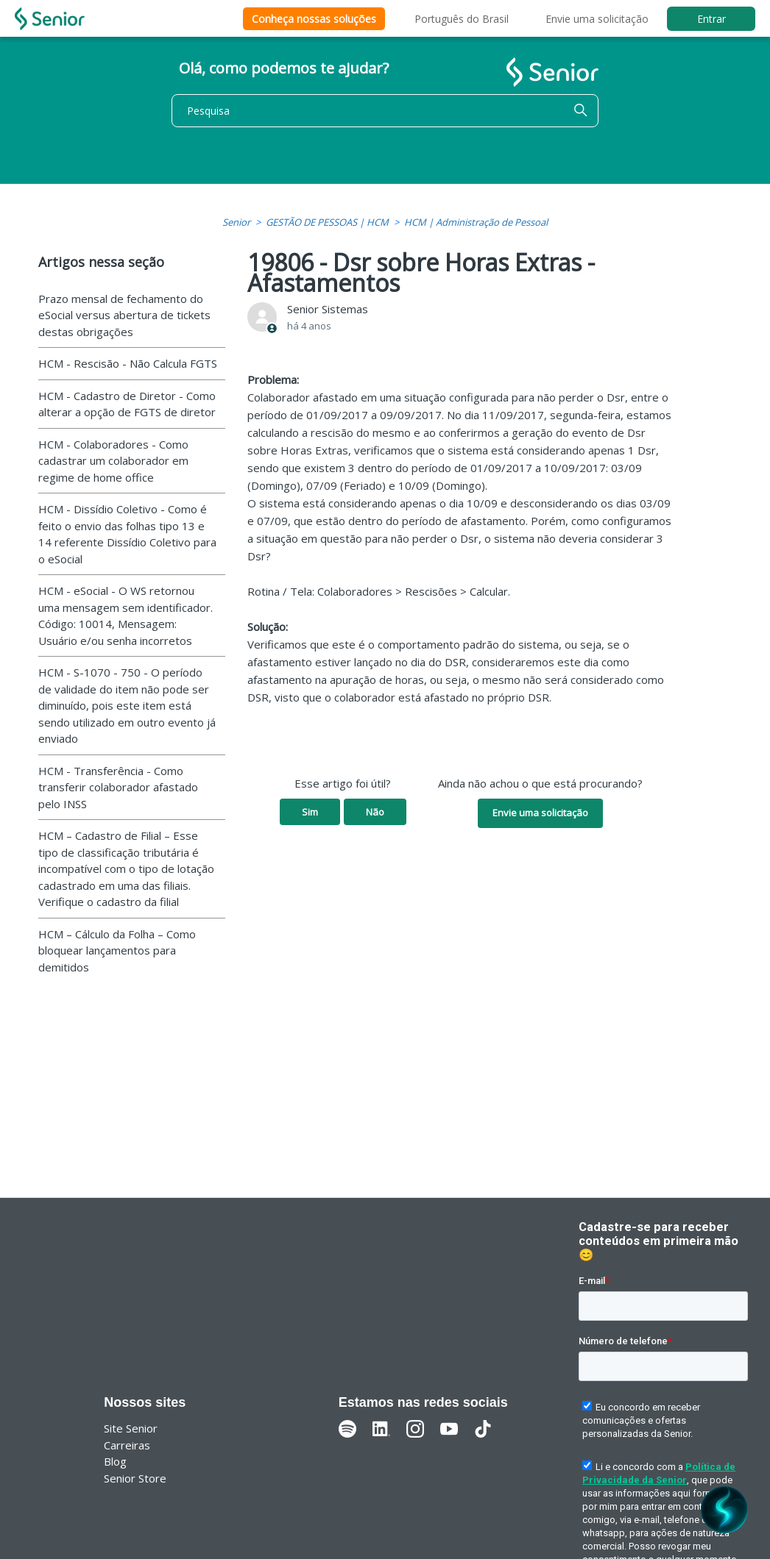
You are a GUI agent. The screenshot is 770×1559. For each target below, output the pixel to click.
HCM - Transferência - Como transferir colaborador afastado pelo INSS (118, 787)
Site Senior (131, 1428)
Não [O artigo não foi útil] (375, 811)
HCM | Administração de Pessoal (476, 222)
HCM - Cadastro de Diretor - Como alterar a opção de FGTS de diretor (127, 404)
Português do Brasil (461, 19)
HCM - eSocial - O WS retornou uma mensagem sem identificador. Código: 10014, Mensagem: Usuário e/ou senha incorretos (125, 615)
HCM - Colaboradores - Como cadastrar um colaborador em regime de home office (113, 461)
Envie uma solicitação (597, 19)
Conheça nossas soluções (314, 19)
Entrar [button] (711, 19)
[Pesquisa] (385, 110)
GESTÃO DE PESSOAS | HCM (327, 222)
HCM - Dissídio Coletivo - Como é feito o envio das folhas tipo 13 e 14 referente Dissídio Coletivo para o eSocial (127, 534)
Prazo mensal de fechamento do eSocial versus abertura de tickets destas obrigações (124, 315)
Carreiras (127, 1445)
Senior (236, 222)
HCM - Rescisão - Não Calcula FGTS (127, 363)
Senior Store (135, 1478)
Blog (115, 1461)
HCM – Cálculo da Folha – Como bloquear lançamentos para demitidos (117, 950)
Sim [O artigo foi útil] (310, 811)
